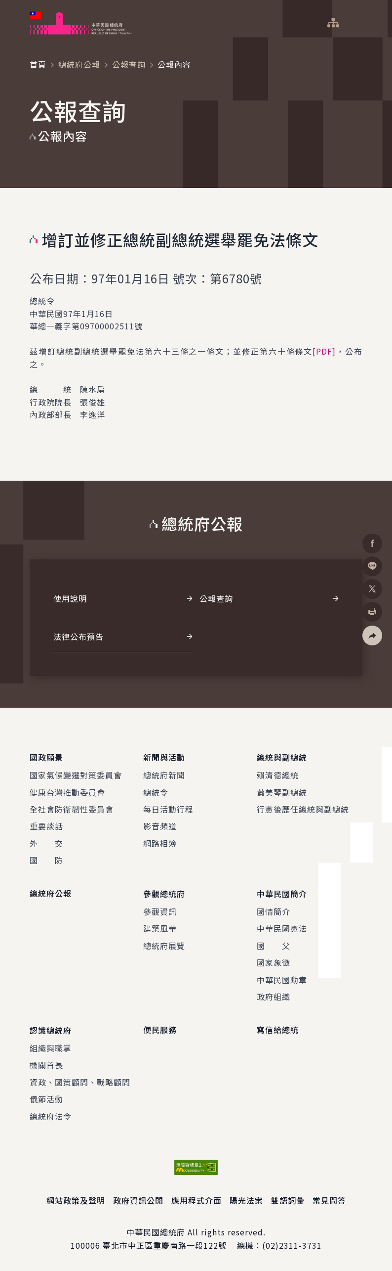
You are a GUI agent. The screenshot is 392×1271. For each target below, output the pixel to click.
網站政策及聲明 (75, 1200)
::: (6, 5)
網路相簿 (160, 843)
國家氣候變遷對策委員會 (76, 775)
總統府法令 (51, 1116)
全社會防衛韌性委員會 (72, 809)
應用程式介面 (196, 1200)
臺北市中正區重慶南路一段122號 (165, 1245)
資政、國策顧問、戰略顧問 (80, 1082)
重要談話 (46, 826)
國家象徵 (273, 962)
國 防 (46, 860)
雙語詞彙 (288, 1200)
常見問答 (329, 1200)
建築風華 (160, 928)
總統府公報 (79, 64)
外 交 (46, 843)
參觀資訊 (160, 911)
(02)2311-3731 (292, 1245)
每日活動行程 (168, 809)
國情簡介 (273, 911)
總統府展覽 (164, 945)
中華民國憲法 (282, 928)
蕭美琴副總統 (282, 792)
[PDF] (324, 351)
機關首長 (46, 1065)
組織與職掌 (51, 1047)
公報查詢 (129, 64)
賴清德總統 (278, 775)
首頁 (38, 64)
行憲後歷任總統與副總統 (303, 809)
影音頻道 (160, 826)
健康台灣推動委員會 (67, 792)
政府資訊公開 (138, 1200)
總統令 (155, 792)
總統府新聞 (164, 775)
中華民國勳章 (282, 979)
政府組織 (273, 996)
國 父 (273, 945)
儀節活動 (46, 1099)
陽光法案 (246, 1200)
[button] (372, 635)
